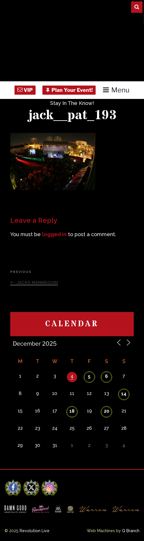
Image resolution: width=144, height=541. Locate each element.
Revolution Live (35, 530)
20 (106, 411)
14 (123, 393)
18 (72, 411)
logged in (54, 234)
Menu (115, 90)
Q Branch (130, 530)
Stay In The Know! (72, 103)
